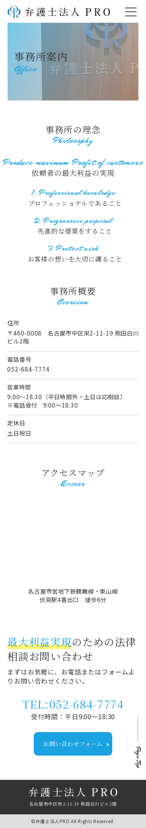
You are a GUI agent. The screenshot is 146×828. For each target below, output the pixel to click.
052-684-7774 (28, 369)
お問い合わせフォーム (77, 744)
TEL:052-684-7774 (73, 704)
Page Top (138, 757)
